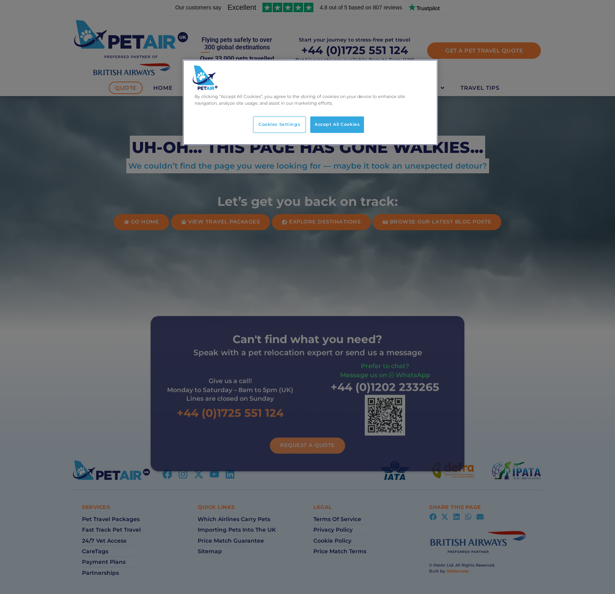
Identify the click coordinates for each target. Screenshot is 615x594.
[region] (310, 102)
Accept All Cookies (337, 124)
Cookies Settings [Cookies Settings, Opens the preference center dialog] (279, 124)
